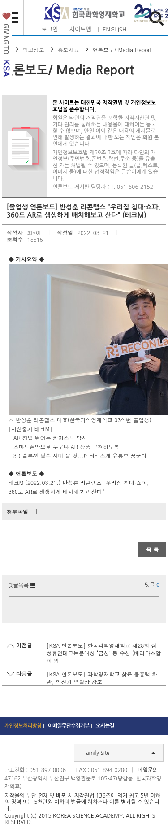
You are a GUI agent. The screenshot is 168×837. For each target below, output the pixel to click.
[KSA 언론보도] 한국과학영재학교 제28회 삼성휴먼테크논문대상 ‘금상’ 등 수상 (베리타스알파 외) (104, 652)
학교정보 (33, 49)
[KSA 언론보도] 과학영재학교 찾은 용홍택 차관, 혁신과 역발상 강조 (102, 677)
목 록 (152, 549)
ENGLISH (114, 29)
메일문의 (148, 770)
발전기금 (6, 46)
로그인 (50, 29)
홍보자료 (68, 49)
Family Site (119, 753)
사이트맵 (80, 29)
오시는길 (105, 725)
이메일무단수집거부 (69, 725)
